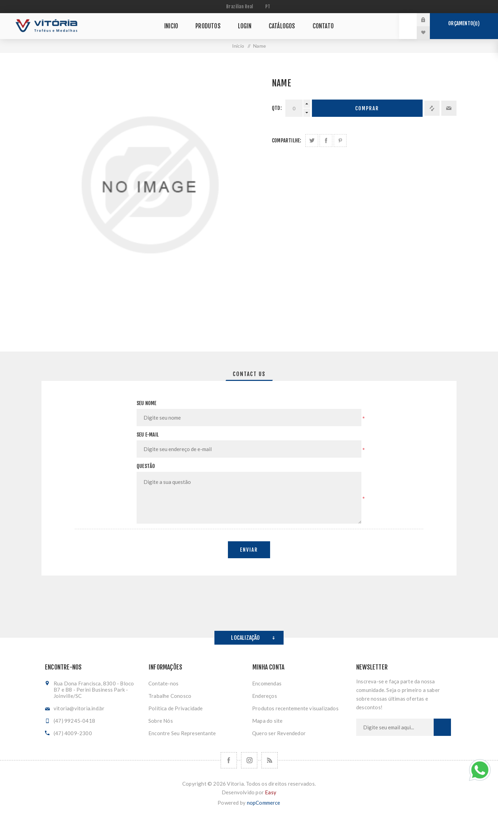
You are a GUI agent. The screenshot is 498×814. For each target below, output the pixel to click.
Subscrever (442, 727)
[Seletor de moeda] (240, 6)
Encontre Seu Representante (182, 733)
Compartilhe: (286, 140)
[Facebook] (229, 760)
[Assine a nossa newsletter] (395, 727)
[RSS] (269, 760)
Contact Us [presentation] (249, 374)
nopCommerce (263, 802)
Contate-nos (163, 683)
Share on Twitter (311, 140)
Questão (146, 466)
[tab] (249, 374)
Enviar (249, 549)
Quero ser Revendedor (279, 733)
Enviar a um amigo (448, 108)
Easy (270, 792)
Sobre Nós (160, 721)
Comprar (367, 108)
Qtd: (277, 108)
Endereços (264, 696)
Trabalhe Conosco (169, 696)
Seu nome (147, 403)
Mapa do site (267, 721)
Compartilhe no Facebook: (326, 140)
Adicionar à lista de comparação (432, 108)
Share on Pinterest (340, 140)
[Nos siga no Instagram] (249, 760)
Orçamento (463, 23)
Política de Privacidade (175, 708)
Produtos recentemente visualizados (295, 708)
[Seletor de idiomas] (269, 6)
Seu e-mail (148, 434)
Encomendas (267, 683)
